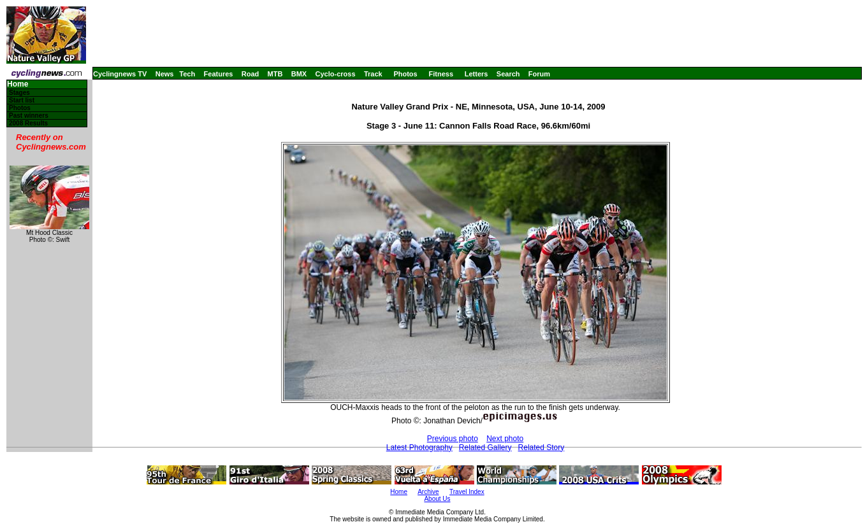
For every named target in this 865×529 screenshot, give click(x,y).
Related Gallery (485, 447)
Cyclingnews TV (120, 74)
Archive (428, 491)
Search (508, 74)
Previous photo (452, 438)
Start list (21, 100)
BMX (299, 74)
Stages (19, 92)
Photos (405, 74)
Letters (476, 74)
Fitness (440, 74)
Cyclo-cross (336, 74)
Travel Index (466, 491)
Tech (187, 74)
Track (373, 74)
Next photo (504, 438)
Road (250, 74)
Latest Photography (419, 447)
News (165, 74)
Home (17, 84)
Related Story (541, 447)
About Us (437, 498)
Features (218, 74)
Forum (539, 74)
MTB (275, 74)
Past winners (28, 115)
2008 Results (28, 123)
